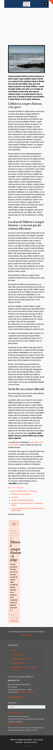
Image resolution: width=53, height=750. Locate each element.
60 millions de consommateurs (21, 494)
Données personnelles (18, 663)
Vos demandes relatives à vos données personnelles (23, 668)
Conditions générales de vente (21, 659)
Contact (13, 650)
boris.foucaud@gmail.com (16, 697)
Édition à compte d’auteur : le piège (15, 551)
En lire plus (14, 621)
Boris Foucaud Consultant (26, 692)
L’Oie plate (14, 497)
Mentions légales (16, 654)
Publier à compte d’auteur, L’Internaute (24, 491)
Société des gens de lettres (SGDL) (22, 500)
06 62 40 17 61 (26, 635)
